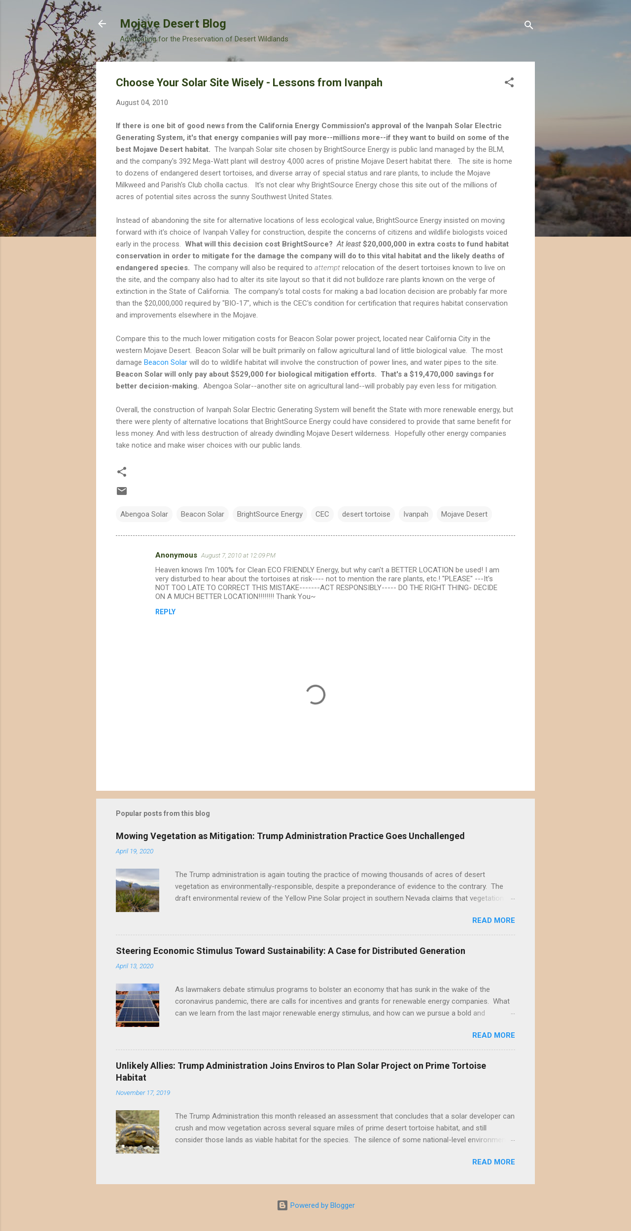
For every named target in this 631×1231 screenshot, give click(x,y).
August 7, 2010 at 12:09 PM (238, 555)
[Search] (529, 27)
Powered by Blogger (316, 1205)
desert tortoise (366, 514)
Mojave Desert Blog (173, 24)
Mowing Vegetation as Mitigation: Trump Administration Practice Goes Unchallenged (290, 836)
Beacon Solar (165, 362)
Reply (165, 612)
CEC (322, 514)
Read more (493, 920)
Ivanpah (415, 514)
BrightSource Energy (270, 514)
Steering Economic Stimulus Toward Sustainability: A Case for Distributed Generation (290, 951)
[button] (509, 84)
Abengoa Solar (144, 514)
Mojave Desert (464, 514)
